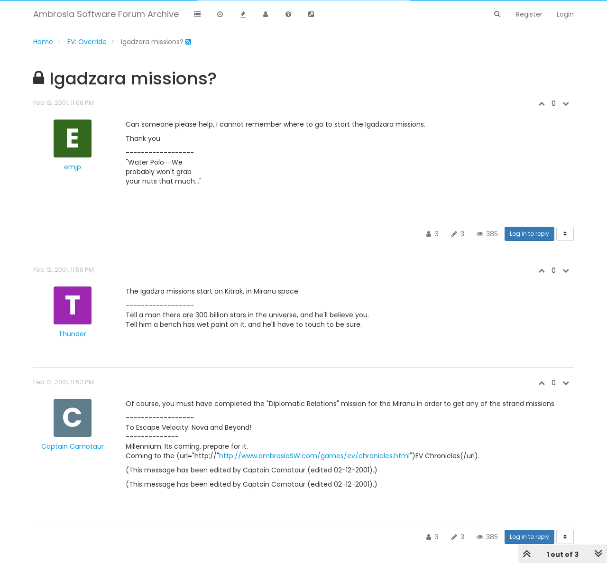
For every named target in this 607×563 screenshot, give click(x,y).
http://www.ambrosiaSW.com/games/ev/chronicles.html (314, 456)
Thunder (72, 334)
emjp (72, 167)
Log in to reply (529, 234)
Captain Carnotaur (72, 446)
